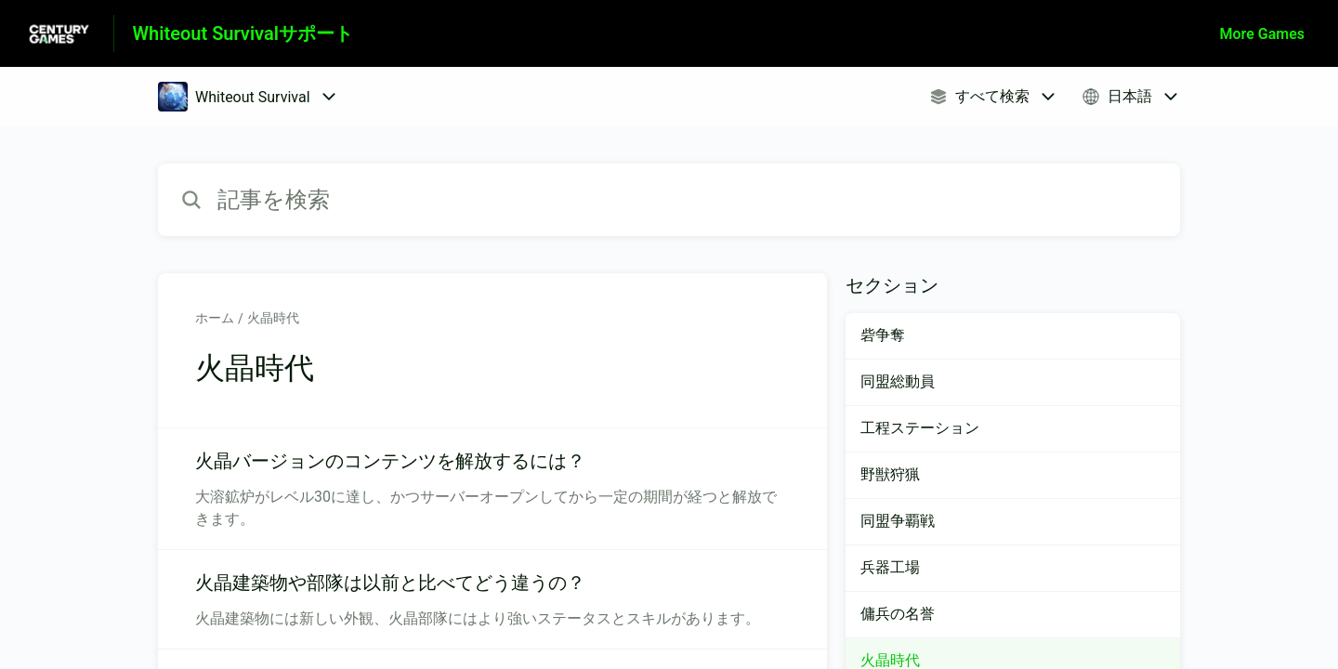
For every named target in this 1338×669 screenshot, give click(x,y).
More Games (1262, 34)
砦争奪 (882, 335)
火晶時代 (273, 317)
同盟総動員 (897, 381)
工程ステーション (919, 428)
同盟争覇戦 (897, 521)
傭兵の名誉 (897, 614)
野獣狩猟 (890, 474)
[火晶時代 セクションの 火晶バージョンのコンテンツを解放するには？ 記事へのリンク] (492, 489)
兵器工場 (890, 567)
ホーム (214, 317)
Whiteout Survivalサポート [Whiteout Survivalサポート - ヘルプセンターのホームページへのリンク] (243, 33)
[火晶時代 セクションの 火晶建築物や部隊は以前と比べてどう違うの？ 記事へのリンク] (492, 599)
